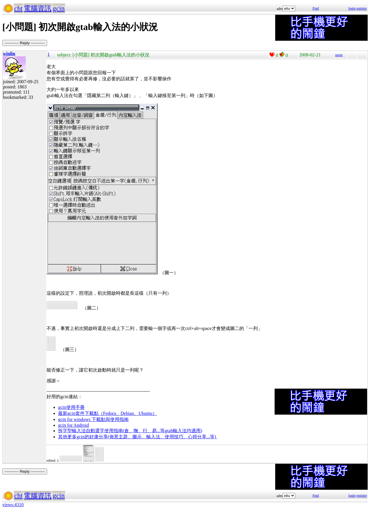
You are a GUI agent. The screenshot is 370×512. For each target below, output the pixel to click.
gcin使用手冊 (71, 407)
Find (315, 8)
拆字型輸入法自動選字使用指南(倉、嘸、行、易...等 (111, 430)
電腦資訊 (37, 8)
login (352, 8)
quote (339, 55)
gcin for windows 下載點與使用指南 (93, 419)
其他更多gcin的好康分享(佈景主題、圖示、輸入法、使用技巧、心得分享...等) (137, 436)
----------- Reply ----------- (25, 43)
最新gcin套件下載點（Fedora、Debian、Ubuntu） (107, 413)
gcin (58, 8)
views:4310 (13, 504)
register (361, 8)
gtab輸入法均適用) (183, 430)
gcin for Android (73, 425)
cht (18, 8)
